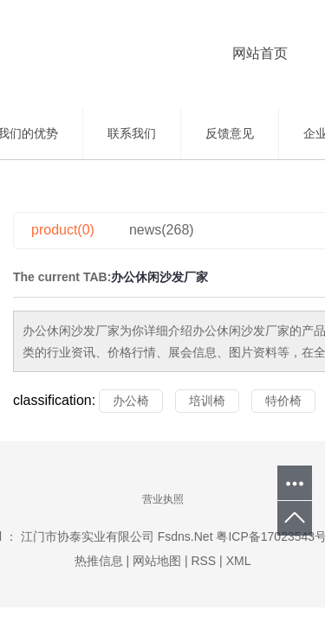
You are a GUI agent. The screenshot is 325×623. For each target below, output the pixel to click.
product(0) (62, 229)
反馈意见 (229, 133)
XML (238, 561)
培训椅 (207, 401)
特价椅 (283, 401)
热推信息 (101, 561)
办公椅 (131, 401)
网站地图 (159, 561)
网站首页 (260, 53)
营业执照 (163, 499)
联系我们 (131, 133)
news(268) (161, 229)
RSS (203, 561)
